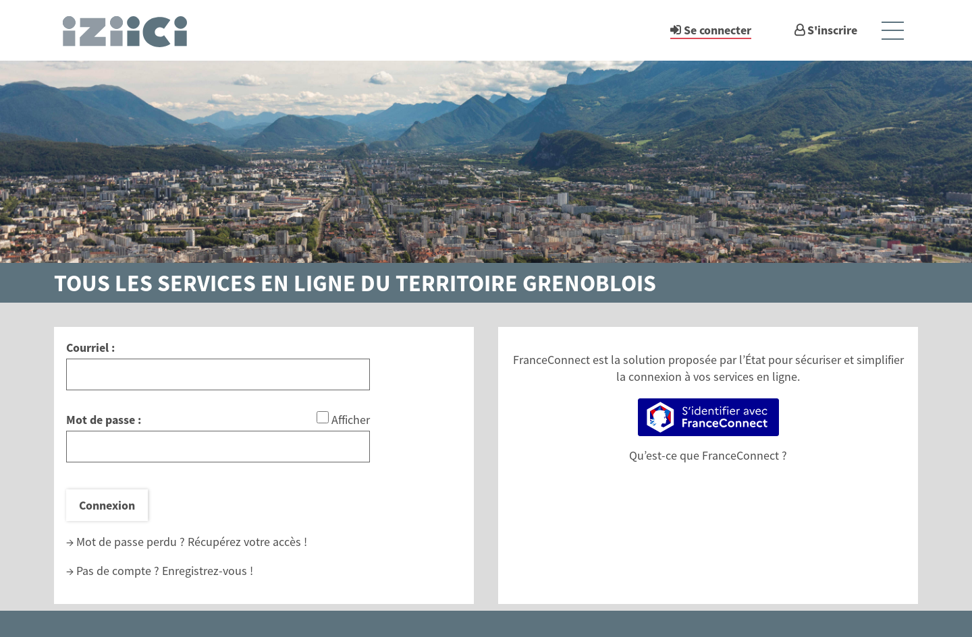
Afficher (350, 419)
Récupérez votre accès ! (247, 541)
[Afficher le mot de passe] (323, 417)
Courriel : (90, 347)
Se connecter (717, 30)
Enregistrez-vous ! (207, 570)
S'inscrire (832, 30)
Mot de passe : (103, 419)
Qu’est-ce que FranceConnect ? (708, 455)
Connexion (107, 505)
